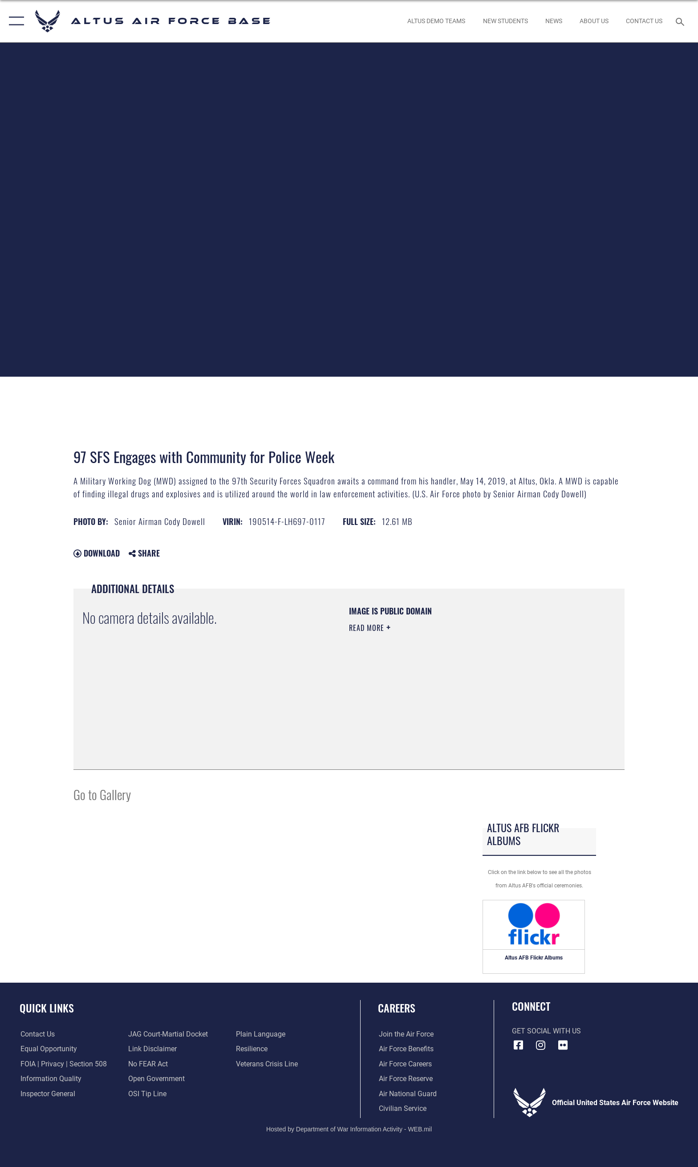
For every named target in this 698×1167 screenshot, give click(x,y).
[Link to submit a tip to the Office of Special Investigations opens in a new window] (147, 1093)
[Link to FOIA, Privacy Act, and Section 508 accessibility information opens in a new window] (63, 1064)
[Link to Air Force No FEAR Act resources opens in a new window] (148, 1064)
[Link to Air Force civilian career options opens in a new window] (402, 1108)
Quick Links (47, 1008)
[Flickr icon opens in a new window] (562, 1045)
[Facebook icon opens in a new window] (518, 1045)
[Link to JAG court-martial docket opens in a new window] (168, 1034)
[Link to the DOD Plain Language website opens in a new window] (261, 1034)
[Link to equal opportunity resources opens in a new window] (48, 1049)
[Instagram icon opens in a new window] (540, 1045)
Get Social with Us (546, 1031)
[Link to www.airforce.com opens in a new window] (405, 1034)
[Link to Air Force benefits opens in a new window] (405, 1049)
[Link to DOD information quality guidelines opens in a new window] (50, 1078)
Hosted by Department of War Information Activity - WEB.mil (349, 1129)
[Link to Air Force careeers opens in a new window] (404, 1064)
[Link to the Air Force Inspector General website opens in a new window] (47, 1093)
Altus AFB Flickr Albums (534, 958)
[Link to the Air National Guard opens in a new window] (407, 1093)
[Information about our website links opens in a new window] (152, 1049)
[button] (14, 21)
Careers (396, 1008)
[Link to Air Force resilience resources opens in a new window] (252, 1049)
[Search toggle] (681, 21)
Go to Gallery (102, 794)
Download (96, 553)
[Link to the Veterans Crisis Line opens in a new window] (267, 1064)
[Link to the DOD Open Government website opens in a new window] (156, 1078)
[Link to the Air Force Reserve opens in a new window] (405, 1078)
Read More (367, 627)
